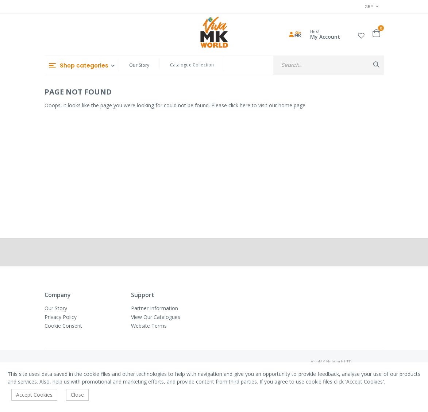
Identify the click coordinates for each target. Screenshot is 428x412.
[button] (361, 34)
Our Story (139, 65)
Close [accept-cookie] (77, 394)
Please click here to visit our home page (258, 105)
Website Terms (149, 325)
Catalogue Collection (192, 65)
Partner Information (154, 308)
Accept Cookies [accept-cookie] (34, 394)
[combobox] (328, 65)
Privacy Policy (61, 316)
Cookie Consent (63, 325)
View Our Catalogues (155, 316)
